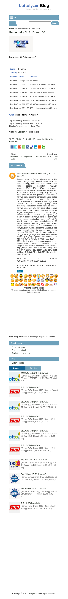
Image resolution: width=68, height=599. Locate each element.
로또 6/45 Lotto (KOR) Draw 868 (34, 431)
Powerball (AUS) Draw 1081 (28, 32)
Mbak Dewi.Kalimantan (27, 174)
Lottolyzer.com (19, 132)
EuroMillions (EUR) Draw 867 (33, 474)
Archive (33, 368)
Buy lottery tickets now (21, 353)
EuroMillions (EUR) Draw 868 (33, 489)
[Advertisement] (34, 558)
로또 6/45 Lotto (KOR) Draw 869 (34, 402)
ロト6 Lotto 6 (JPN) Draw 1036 (34, 460)
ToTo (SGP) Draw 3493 (30, 503)
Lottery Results (18, 363)
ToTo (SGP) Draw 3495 (30, 416)
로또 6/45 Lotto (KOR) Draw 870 (34, 373)
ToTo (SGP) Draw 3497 (30, 387)
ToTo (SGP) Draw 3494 (30, 445)
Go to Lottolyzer (18, 347)
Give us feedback (19, 350)
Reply (20, 271)
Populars (17, 368)
